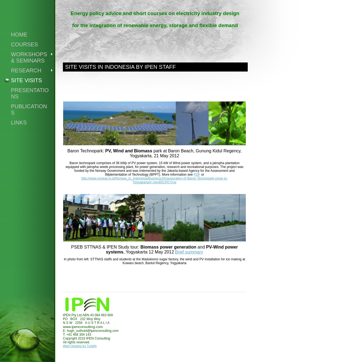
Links (19, 122)
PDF (197, 174)
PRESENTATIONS (30, 93)
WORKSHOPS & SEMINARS (29, 57)
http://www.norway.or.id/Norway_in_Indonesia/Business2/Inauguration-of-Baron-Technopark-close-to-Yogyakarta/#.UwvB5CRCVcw (154, 180)
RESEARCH (26, 70)
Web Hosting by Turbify (80, 346)
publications (29, 109)
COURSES (24, 44)
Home (19, 35)
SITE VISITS (26, 80)
